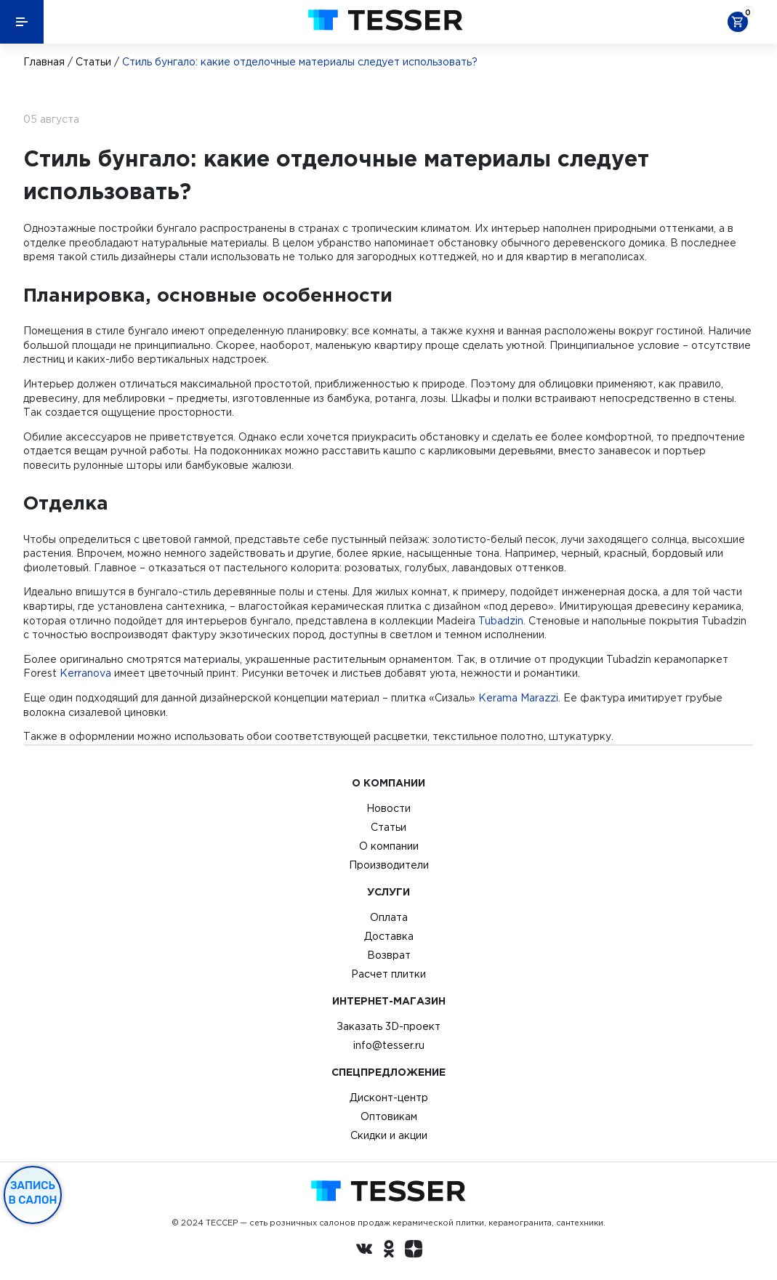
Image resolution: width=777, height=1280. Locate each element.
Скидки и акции (388, 1135)
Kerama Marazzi (518, 698)
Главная (44, 62)
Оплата (389, 917)
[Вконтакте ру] (364, 1251)
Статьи (93, 62)
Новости (388, 808)
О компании (389, 846)
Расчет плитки (388, 974)
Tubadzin (500, 621)
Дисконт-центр (389, 1097)
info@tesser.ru (388, 1045)
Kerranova (85, 673)
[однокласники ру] (389, 1251)
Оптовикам (389, 1116)
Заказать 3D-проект (388, 1026)
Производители (389, 865)
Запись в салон (33, 1193)
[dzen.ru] (413, 1251)
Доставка (389, 936)
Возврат (389, 955)
